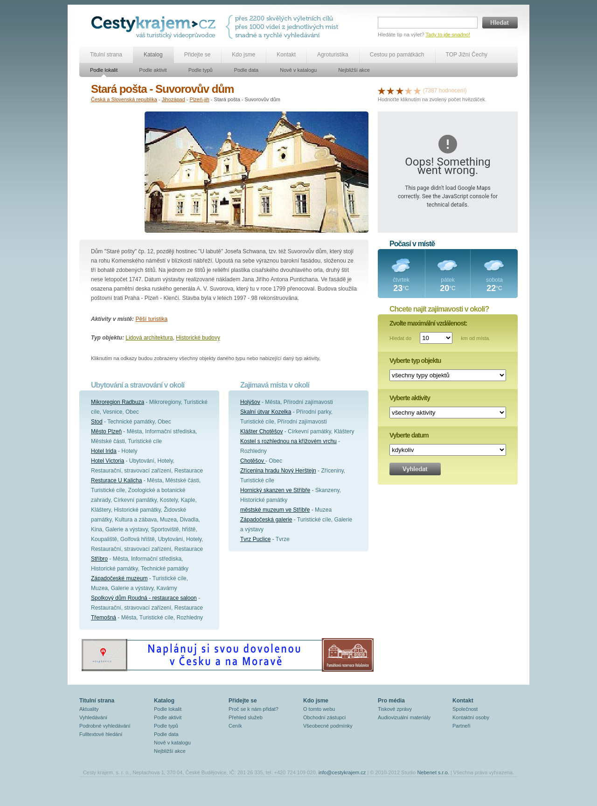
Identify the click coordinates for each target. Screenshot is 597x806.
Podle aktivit (153, 70)
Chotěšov (252, 461)
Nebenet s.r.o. (433, 772)
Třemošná (103, 617)
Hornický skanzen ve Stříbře (275, 490)
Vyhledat (415, 469)
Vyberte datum (409, 435)
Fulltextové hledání (100, 734)
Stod (97, 421)
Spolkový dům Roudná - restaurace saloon (144, 598)
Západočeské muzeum (119, 578)
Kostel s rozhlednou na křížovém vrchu (288, 441)
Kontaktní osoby (470, 717)
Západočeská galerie (266, 519)
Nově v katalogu (298, 70)
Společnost (465, 709)
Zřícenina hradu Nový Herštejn (278, 470)
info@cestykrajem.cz (342, 772)
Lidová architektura (149, 337)
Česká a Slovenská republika (124, 99)
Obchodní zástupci (324, 717)
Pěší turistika (151, 319)
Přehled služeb (246, 717)
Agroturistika (332, 54)
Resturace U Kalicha (116, 480)
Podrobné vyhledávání (104, 726)
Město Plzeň (106, 431)
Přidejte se (197, 54)
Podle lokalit (104, 70)
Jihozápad (173, 99)
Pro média (391, 700)
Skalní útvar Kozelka (265, 412)
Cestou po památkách (397, 54)
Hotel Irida (104, 451)
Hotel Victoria (107, 461)
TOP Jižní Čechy (467, 54)
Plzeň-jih (199, 99)
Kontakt (286, 54)
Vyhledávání (93, 717)
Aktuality (89, 709)
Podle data (246, 70)
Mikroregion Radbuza (117, 402)
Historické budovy (198, 337)
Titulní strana (106, 54)
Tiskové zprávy (395, 709)
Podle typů (200, 70)
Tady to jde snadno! (448, 34)
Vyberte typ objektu (415, 360)
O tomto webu (319, 709)
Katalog (153, 54)
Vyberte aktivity (409, 398)
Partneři (461, 726)
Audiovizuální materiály (404, 717)
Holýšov (250, 402)
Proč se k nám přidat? (253, 709)
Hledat (500, 22)
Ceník (235, 726)
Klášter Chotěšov (261, 431)
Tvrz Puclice (255, 539)
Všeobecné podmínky (328, 726)
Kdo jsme (243, 54)
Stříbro (99, 559)
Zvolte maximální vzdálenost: (428, 323)
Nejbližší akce (354, 70)
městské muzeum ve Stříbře (275, 510)
